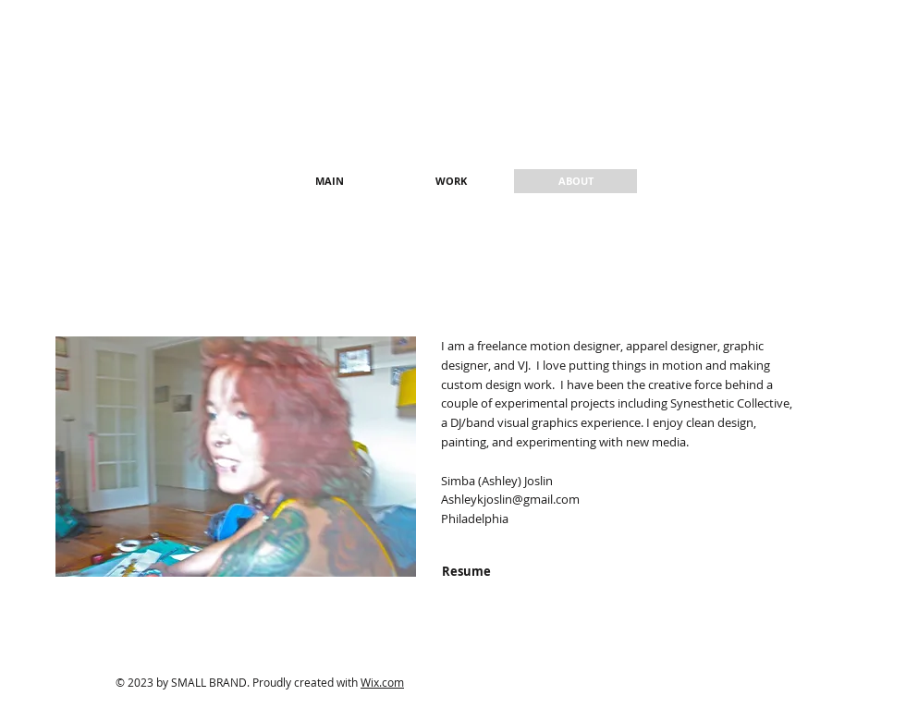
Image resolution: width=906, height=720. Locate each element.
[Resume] (466, 571)
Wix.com (382, 682)
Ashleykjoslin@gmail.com (510, 499)
